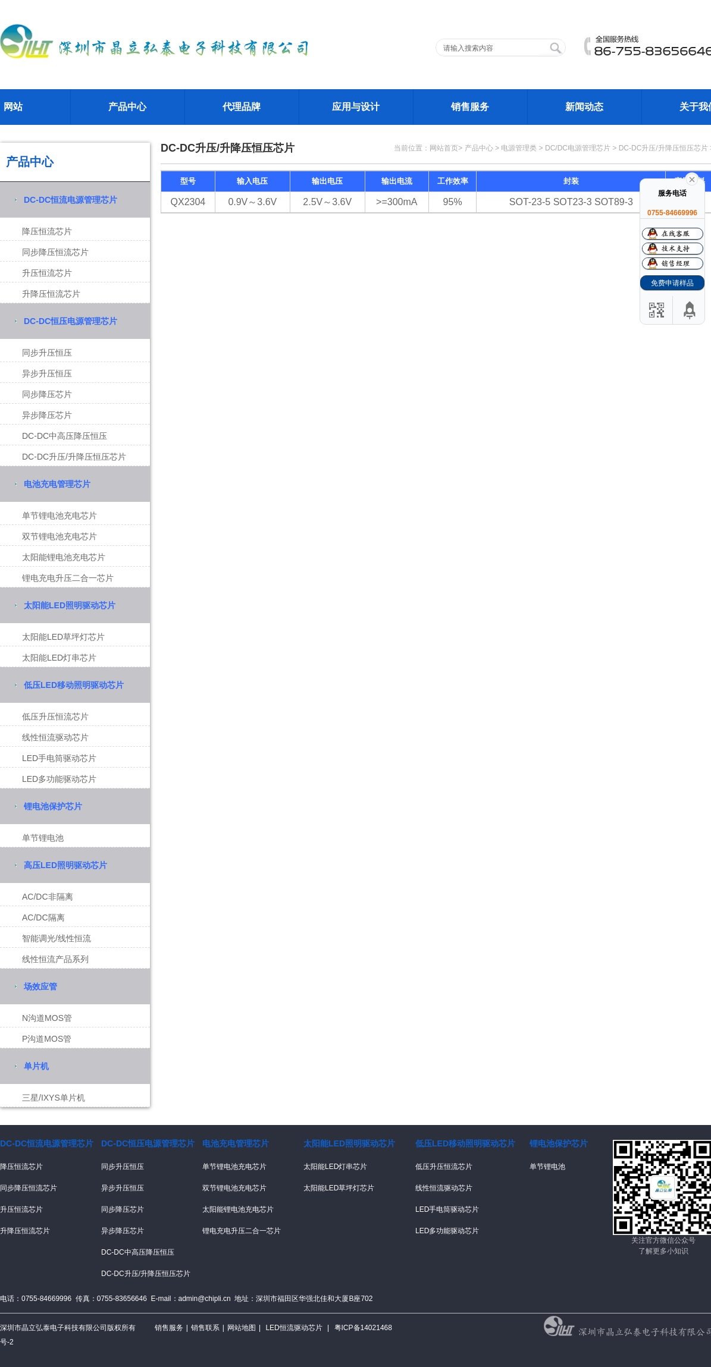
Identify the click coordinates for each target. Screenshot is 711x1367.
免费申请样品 (672, 283)
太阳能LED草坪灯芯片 (63, 637)
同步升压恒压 (47, 352)
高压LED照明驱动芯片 (65, 865)
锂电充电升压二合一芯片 (68, 578)
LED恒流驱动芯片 (293, 1328)
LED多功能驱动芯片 (59, 779)
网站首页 (444, 148)
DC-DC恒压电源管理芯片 (70, 321)
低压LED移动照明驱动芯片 (74, 685)
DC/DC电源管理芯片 (577, 148)
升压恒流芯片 (47, 273)
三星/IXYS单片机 (53, 1097)
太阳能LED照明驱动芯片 (69, 605)
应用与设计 (356, 107)
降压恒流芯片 (47, 231)
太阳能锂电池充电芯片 (63, 557)
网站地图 (241, 1328)
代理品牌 (242, 107)
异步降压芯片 (47, 415)
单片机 (36, 1066)
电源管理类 (519, 148)
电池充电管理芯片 (57, 484)
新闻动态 (584, 107)
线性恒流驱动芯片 (55, 737)
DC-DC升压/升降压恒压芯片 (74, 456)
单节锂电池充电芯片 (59, 515)
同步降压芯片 (47, 394)
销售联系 (205, 1328)
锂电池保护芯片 (53, 806)
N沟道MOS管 (47, 1018)
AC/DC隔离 (43, 917)
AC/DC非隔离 (47, 896)
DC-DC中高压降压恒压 (64, 436)
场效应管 (40, 986)
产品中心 (127, 107)
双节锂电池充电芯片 (59, 536)
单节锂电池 (43, 838)
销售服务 (470, 107)
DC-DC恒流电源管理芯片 (70, 200)
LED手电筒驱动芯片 (59, 758)
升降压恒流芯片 (51, 293)
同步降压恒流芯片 (55, 252)
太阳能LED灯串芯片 (59, 657)
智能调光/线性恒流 (56, 938)
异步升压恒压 (47, 373)
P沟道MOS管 (46, 1039)
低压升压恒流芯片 (55, 716)
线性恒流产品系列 (55, 959)
